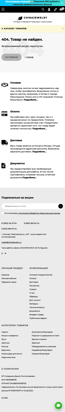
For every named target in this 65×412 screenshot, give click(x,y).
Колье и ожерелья (9, 336)
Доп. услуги (34, 300)
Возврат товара (36, 315)
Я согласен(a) (30, 213)
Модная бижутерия (41, 354)
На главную (11, 57)
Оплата (32, 278)
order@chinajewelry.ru (11, 242)
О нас (32, 293)
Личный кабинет (8, 278)
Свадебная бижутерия (42, 350)
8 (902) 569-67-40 (9, 229)
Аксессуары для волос (11, 354)
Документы (34, 311)
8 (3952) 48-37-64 (9, 223)
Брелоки (36, 343)
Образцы (33, 296)
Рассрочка (34, 286)
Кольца (4, 346)
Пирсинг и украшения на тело (45, 336)
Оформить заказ (8, 282)
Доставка (33, 282)
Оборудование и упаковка (44, 346)
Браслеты (5, 350)
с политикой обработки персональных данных (38, 213)
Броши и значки (39, 339)
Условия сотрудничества (40, 275)
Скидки (32, 289)
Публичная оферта (38, 318)
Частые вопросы (36, 307)
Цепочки (5, 343)
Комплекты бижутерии (42, 332)
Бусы (3, 339)
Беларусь (33, 304)
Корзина (5, 275)
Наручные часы (8, 357)
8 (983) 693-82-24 (31, 223)
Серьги (4, 332)
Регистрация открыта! (18, 1)
